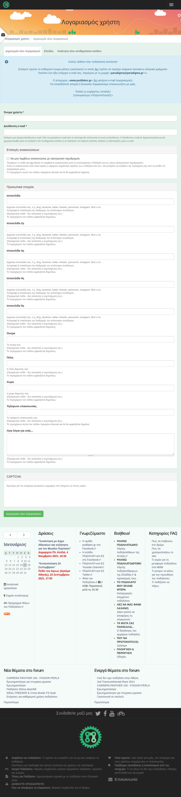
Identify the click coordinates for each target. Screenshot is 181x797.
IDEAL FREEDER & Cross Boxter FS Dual (31, 692)
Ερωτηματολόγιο (16, 685)
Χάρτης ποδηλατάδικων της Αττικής (128, 552)
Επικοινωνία (126, 779)
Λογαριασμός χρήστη (17, 38)
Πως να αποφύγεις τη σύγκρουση (31, 787)
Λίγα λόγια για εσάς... (20, 430)
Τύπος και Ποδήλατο (23, 776)
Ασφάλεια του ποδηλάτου (26, 757)
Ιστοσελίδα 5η (15, 305)
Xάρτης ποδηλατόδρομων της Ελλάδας (127, 571)
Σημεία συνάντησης (17, 595)
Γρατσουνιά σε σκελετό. (110, 696)
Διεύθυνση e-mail (15, 126)
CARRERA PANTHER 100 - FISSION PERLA (33, 678)
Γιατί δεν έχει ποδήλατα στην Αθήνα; (118, 678)
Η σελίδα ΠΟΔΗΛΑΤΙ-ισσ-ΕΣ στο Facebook (93, 556)
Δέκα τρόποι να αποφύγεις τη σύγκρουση (126, 615)
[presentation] (35, 496)
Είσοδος (48, 51)
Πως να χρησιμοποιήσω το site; (162, 552)
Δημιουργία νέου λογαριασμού (23, 52)
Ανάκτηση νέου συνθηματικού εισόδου (79, 51)
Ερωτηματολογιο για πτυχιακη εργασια (29, 681)
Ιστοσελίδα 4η (15, 278)
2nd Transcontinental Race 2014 (116, 681)
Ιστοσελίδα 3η (15, 250)
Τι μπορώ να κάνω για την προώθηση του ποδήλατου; (162, 574)
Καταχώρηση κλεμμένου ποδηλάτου (124, 597)
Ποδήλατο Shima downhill (21, 689)
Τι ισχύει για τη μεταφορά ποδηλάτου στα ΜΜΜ (164, 563)
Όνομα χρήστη (14, 112)
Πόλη (10, 357)
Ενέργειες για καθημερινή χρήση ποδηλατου (32, 696)
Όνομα (11, 333)
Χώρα (10, 382)
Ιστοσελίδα (13, 195)
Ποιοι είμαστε (122, 757)
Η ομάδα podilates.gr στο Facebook (91, 545)
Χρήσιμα (122, 645)
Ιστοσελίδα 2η (15, 223)
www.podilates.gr (80, 80)
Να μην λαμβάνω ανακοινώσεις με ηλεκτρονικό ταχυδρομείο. (43, 158)
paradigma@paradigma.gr (128, 72)
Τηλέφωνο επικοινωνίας (22, 406)
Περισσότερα (11, 702)
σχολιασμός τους (126, 578)
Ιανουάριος (15, 544)
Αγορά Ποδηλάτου (22, 769)
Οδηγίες (121, 656)
